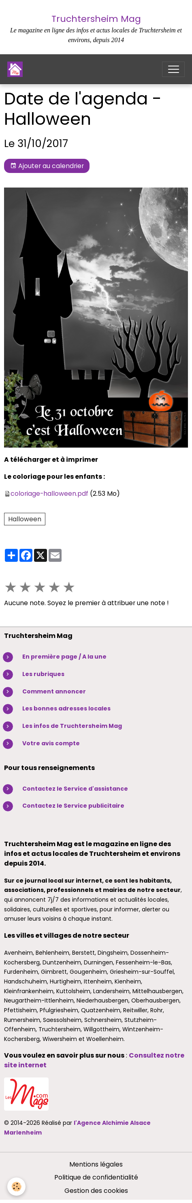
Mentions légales (96, 1164)
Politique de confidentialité (96, 1177)
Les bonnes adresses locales (66, 708)
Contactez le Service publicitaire (73, 806)
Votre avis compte (51, 743)
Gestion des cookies (96, 1190)
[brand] (16, 69)
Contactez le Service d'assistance (75, 789)
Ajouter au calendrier (47, 166)
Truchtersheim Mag (96, 19)
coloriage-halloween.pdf (49, 493)
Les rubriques (43, 674)
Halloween (24, 519)
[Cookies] (16, 1186)
